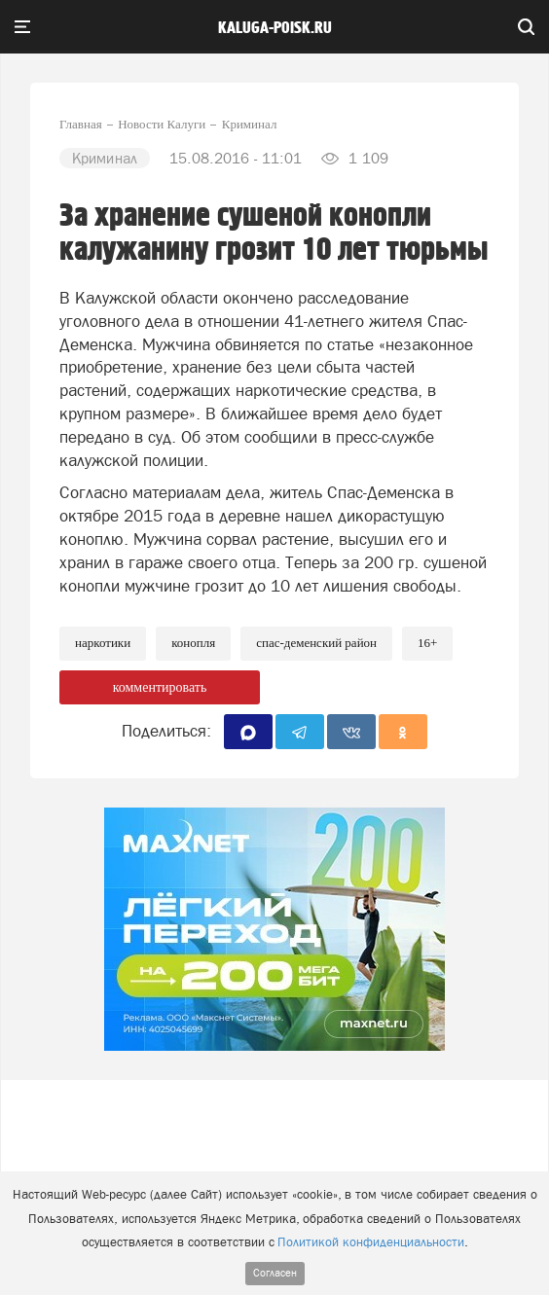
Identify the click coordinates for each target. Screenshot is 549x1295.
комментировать (160, 687)
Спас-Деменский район (316, 642)
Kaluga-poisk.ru (275, 28)
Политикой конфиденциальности (370, 1242)
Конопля (193, 642)
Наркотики (102, 642)
